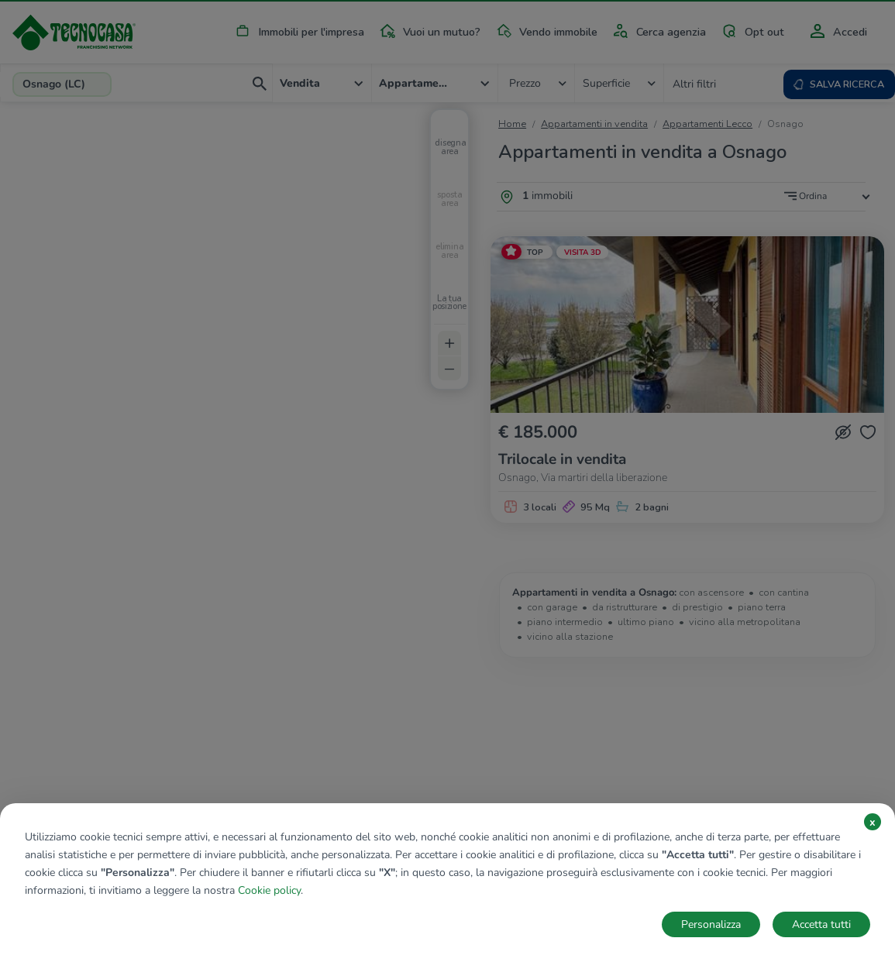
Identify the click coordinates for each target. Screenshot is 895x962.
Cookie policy (269, 890)
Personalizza (711, 924)
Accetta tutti (821, 924)
